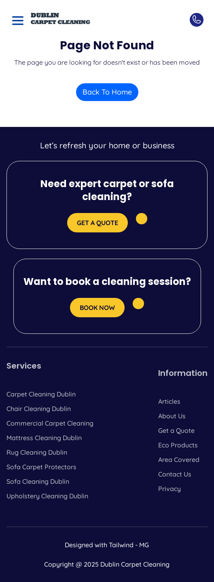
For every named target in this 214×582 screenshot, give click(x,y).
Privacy (169, 489)
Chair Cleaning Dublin (38, 409)
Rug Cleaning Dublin (36, 452)
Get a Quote (176, 430)
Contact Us (174, 474)
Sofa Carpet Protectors (41, 467)
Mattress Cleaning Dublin (44, 438)
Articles (169, 401)
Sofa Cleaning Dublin (37, 481)
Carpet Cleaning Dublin (41, 394)
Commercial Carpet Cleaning (49, 423)
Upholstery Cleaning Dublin (47, 496)
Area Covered (178, 459)
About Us (172, 416)
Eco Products (178, 445)
